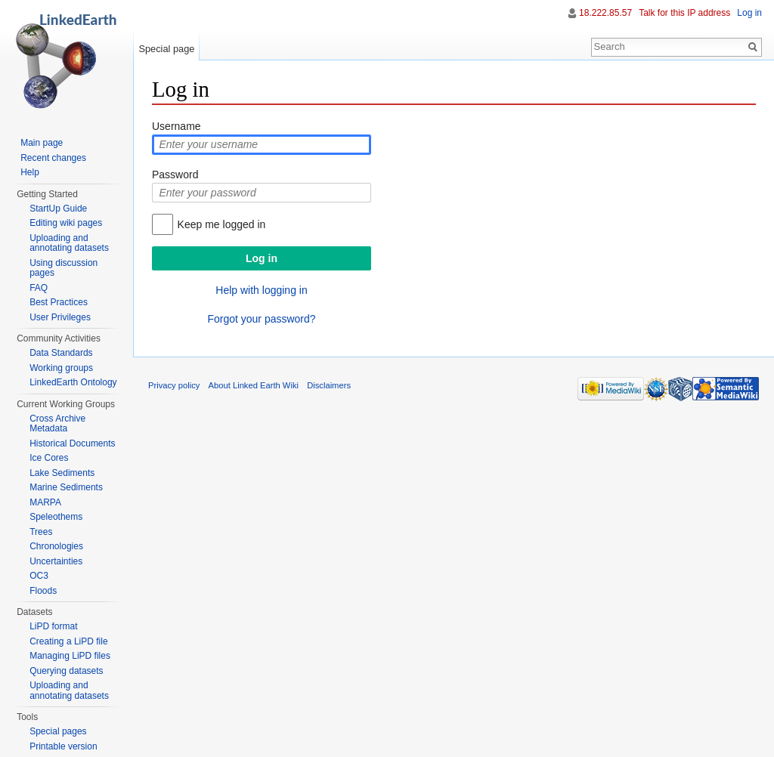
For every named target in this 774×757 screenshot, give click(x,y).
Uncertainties (55, 561)
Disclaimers (329, 385)
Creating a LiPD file (68, 641)
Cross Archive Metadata (57, 423)
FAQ (38, 288)
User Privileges (60, 317)
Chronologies (56, 546)
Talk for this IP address (684, 13)
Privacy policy (174, 385)
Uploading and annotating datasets (69, 243)
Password (175, 174)
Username (176, 126)
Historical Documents (72, 443)
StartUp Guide (58, 208)
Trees (40, 532)
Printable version (63, 746)
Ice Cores (48, 458)
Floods (43, 591)
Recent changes (53, 158)
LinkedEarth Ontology (72, 382)
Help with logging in (261, 290)
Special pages (57, 731)
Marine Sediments (66, 487)
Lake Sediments (61, 473)
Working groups (61, 368)
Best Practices (58, 302)
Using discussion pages (63, 268)
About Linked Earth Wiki (254, 385)
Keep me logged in (222, 224)
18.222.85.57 (605, 13)
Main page (41, 142)
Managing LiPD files (69, 655)
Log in (749, 13)
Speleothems (55, 516)
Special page (166, 48)
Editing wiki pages (65, 223)
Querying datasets (66, 671)
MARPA (45, 502)
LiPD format (53, 626)
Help (29, 172)
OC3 (38, 575)
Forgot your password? (261, 319)
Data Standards (60, 353)
